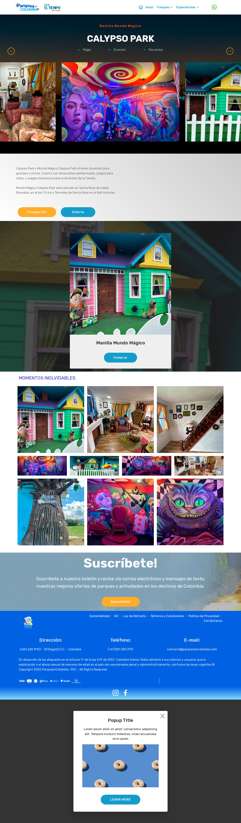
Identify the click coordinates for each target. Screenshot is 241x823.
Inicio (146, 7)
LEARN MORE (120, 799)
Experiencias (186, 7)
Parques (163, 7)
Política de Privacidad (203, 616)
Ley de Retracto (134, 616)
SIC (117, 616)
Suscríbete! (120, 602)
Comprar (120, 357)
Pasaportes (37, 212)
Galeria (78, 212)
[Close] (162, 716)
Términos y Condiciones (167, 616)
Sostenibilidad (100, 616)
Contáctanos (213, 621)
